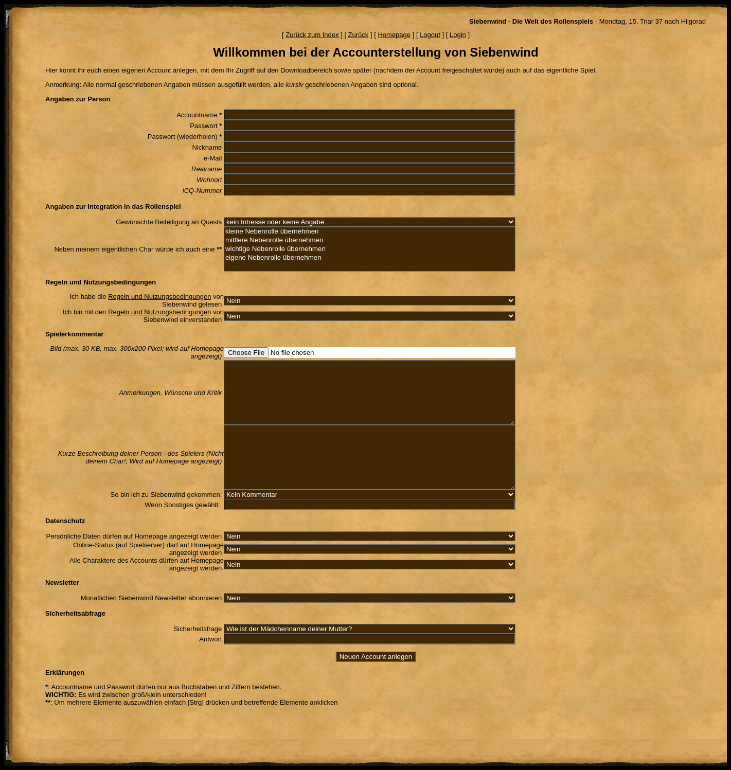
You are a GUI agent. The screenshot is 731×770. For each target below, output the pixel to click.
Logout (430, 35)
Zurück (358, 35)
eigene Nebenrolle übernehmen (369, 258)
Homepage (394, 35)
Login (458, 35)
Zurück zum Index (312, 35)
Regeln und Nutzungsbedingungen (159, 296)
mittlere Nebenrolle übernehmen (369, 240)
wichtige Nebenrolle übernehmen (369, 249)
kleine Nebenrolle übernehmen (369, 231)
